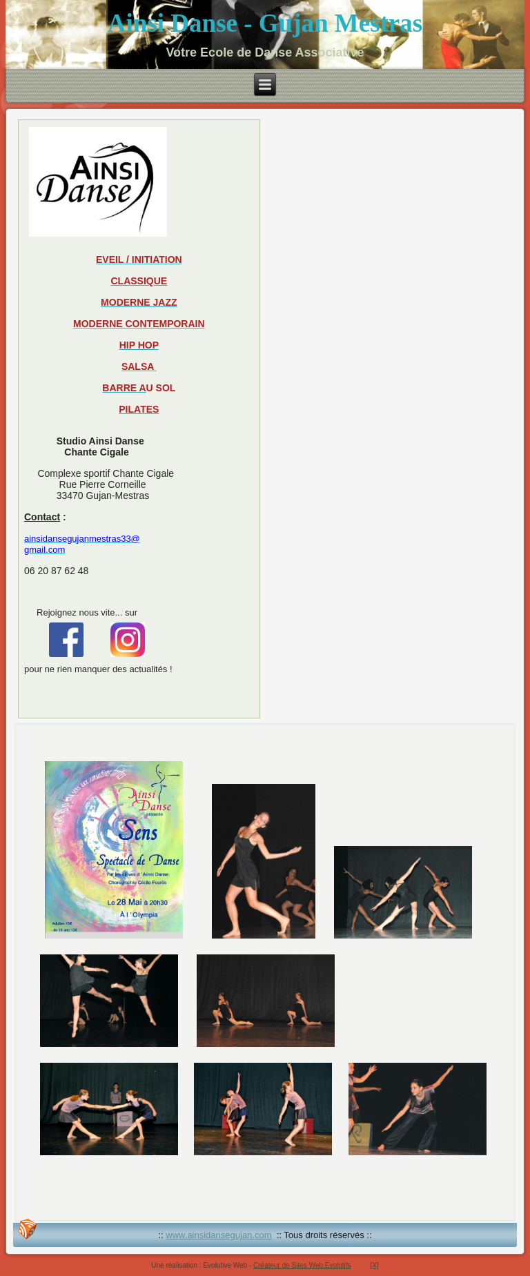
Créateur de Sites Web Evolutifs (302, 1265)
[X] (374, 1265)
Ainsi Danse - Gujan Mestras (265, 23)
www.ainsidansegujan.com (218, 1235)
